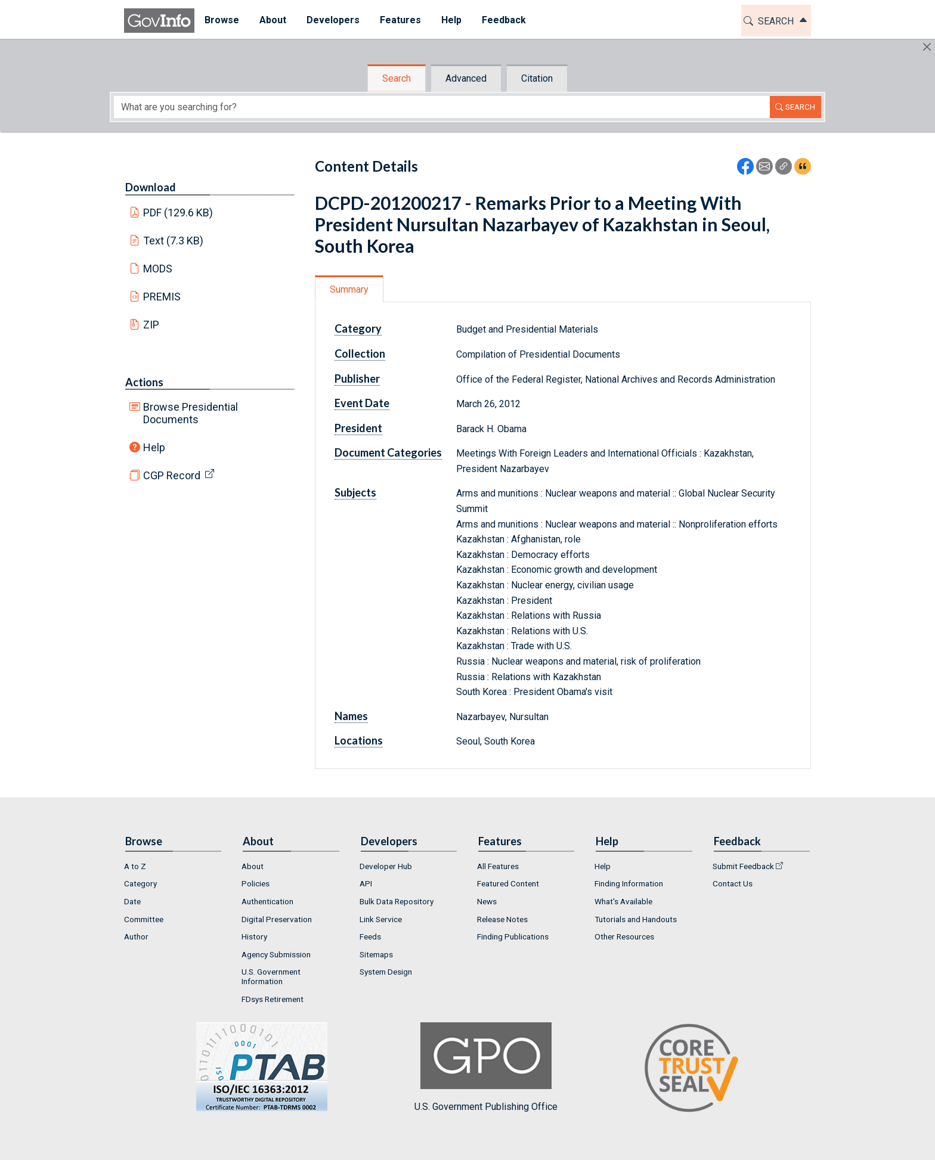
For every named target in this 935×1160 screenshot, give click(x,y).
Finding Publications (513, 936)
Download (150, 187)
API (366, 883)
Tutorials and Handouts (636, 919)
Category (358, 328)
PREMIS (162, 296)
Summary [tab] (349, 289)
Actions (144, 382)
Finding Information (629, 883)
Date (132, 901)
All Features (498, 866)
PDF (178, 212)
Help (154, 447)
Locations (359, 740)
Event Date (362, 403)
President (358, 428)
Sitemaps (376, 954)
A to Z (135, 866)
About (253, 866)
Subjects (355, 492)
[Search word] (442, 107)
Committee (143, 919)
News (487, 901)
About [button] (272, 20)
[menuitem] (221, 20)
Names (351, 715)
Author (136, 936)
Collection (360, 353)
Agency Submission (276, 954)
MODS (157, 268)
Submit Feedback (743, 866)
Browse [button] (222, 20)
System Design (386, 971)
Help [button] (451, 20)
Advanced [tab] (466, 78)
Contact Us (733, 883)
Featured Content (508, 883)
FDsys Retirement (273, 999)
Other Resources (624, 936)
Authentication (267, 901)
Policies (256, 883)
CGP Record (171, 475)
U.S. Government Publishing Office (486, 1067)
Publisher (357, 378)
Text (173, 240)
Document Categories (388, 452)
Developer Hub (386, 866)
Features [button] (400, 20)
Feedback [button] (504, 20)
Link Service (381, 919)
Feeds (370, 936)
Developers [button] (333, 20)
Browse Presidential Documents (190, 413)
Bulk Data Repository (397, 901)
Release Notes (502, 919)
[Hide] (927, 47)
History (254, 936)
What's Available (623, 901)
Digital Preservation (277, 919)
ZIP (151, 324)
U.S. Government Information (271, 976)
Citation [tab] (537, 78)
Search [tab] (396, 78)
